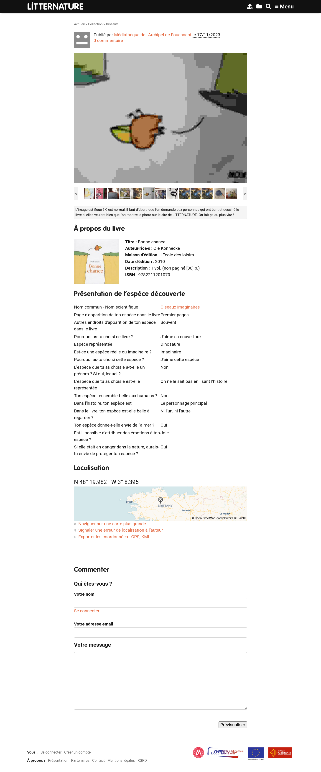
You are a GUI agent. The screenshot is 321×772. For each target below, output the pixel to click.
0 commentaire (108, 40)
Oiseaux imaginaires (180, 307)
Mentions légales (121, 760)
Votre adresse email (93, 624)
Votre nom (84, 594)
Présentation (58, 760)
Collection (95, 24)
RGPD (142, 760)
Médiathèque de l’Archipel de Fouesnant (152, 34)
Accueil (79, 24)
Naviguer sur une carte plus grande (112, 523)
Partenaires (80, 760)
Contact (98, 760)
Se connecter (86, 610)
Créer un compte (77, 752)
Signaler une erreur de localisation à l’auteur (120, 530)
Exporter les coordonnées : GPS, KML (114, 536)
